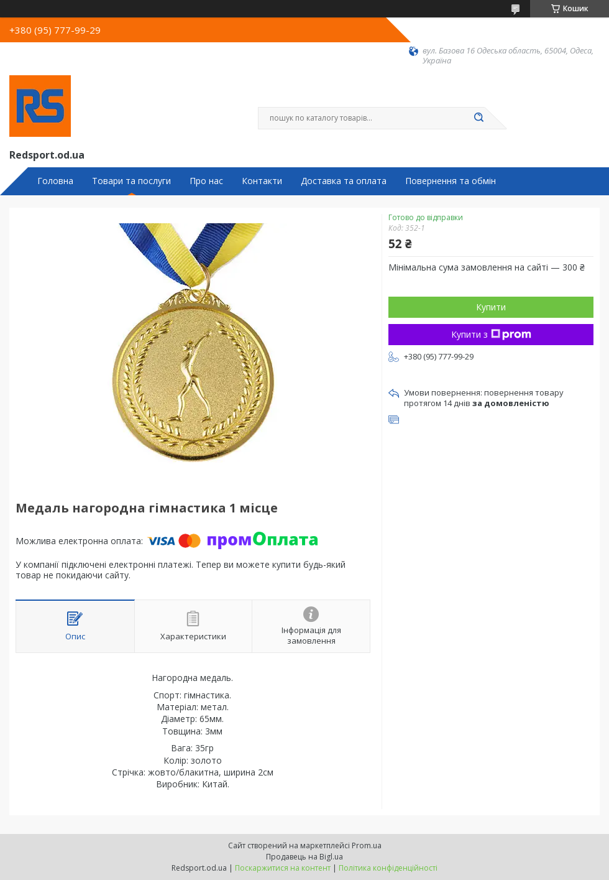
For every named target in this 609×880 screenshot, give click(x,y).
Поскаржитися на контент (283, 868)
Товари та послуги (131, 181)
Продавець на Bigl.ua (304, 856)
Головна (55, 181)
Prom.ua (367, 845)
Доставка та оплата (344, 181)
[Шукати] (478, 118)
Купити (491, 307)
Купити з (491, 334)
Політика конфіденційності (388, 868)
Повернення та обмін (450, 181)
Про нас (206, 181)
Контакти (262, 181)
